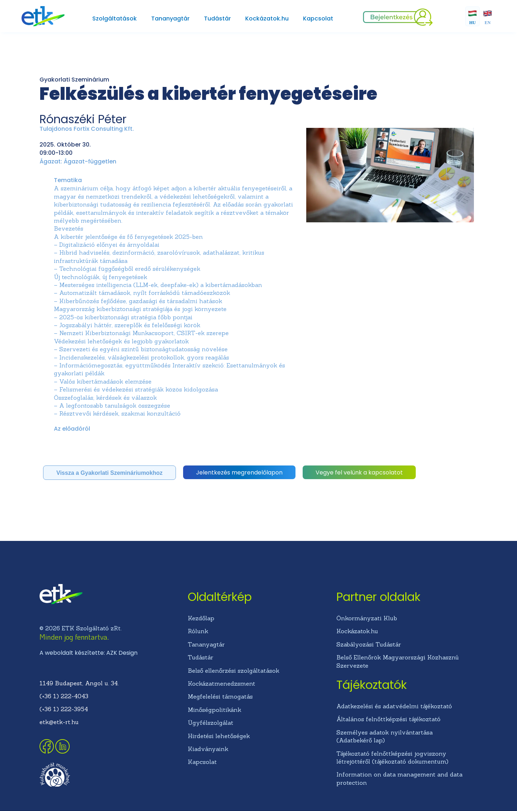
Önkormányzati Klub (366, 618)
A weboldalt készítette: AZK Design (88, 653)
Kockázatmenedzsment (221, 683)
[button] (109, 472)
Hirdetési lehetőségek (219, 736)
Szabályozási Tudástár (368, 644)
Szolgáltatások (114, 18)
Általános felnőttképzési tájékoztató (388, 719)
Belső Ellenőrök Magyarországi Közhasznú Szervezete (397, 661)
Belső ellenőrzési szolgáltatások (233, 670)
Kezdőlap (201, 618)
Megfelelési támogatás (220, 696)
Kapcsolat (318, 18)
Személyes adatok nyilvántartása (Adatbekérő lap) (384, 736)
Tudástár (217, 18)
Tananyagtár (170, 18)
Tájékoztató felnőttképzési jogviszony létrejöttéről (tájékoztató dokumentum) (392, 757)
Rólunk (198, 631)
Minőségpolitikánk (214, 709)
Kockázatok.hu (267, 18)
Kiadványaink (208, 748)
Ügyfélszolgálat (210, 722)
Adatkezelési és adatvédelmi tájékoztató (394, 706)
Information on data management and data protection (399, 778)
